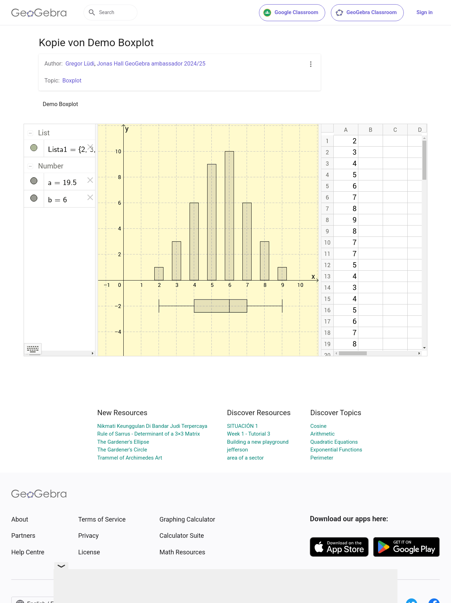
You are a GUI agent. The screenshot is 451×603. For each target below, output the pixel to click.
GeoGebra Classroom (366, 12)
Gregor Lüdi (80, 63)
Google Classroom (290, 12)
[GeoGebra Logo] (39, 12)
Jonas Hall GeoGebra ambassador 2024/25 (151, 63)
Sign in (424, 12)
